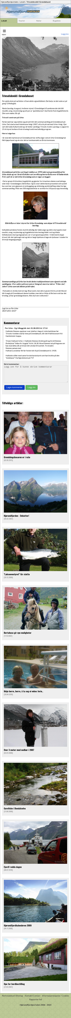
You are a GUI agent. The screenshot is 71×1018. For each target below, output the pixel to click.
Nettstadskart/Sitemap (12, 999)
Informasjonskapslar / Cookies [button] (55, 999)
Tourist (22, 21)
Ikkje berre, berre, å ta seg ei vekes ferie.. (23, 694)
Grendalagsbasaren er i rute (17, 460)
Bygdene (57, 21)
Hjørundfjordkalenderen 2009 (18, 928)
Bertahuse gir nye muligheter (17, 636)
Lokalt (22, 2)
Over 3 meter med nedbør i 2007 (19, 753)
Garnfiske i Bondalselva (15, 811)
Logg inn (65, 34)
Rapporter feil (35, 1002)
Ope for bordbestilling (14, 987)
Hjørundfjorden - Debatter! (16, 519)
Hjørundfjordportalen (9, 2)
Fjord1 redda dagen (13, 870)
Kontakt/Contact (32, 999)
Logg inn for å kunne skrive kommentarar (36, 375)
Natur (38, 21)
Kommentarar (12, 323)
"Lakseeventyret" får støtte (17, 577)
